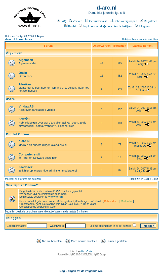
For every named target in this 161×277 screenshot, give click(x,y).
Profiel (70, 26)
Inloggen (142, 26)
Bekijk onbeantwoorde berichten (140, 39)
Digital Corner (17, 134)
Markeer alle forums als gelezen (23, 179)
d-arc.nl (24, 141)
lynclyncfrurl (55, 196)
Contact (89, 251)
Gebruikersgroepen (123, 21)
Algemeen (14, 52)
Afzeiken (25, 84)
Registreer (148, 21)
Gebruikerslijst (96, 21)
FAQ (61, 21)
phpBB (72, 254)
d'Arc (10, 99)
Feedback (25, 167)
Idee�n (24, 118)
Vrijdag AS (26, 106)
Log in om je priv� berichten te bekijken (105, 26)
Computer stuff (29, 154)
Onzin (23, 73)
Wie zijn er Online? (22, 185)
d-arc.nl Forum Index (18, 39)
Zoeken (75, 21)
